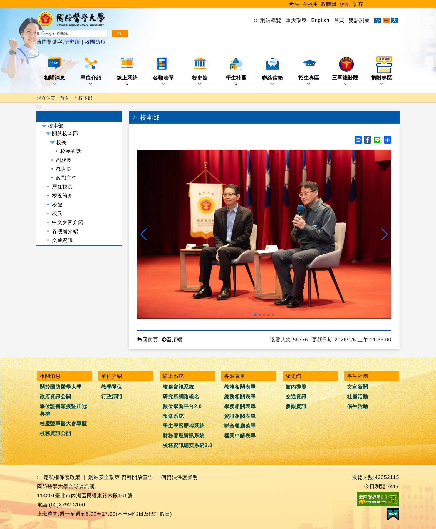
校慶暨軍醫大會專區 (63, 423)
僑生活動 (357, 406)
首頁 (339, 20)
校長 (61, 142)
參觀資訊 (296, 406)
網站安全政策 (104, 477)
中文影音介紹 (67, 222)
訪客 (358, 4)
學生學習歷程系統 (184, 426)
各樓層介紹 (65, 231)
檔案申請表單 (240, 435)
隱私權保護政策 (61, 477)
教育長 (64, 169)
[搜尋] (71, 33)
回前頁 (147, 339)
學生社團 (237, 71)
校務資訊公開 (55, 433)
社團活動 (357, 396)
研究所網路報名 (181, 396)
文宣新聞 (357, 387)
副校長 (64, 160)
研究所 (73, 42)
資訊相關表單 (240, 416)
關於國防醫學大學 (61, 387)
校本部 (85, 97)
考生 (294, 4)
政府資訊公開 (55, 396)
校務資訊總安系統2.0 (187, 445)
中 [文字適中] (386, 20)
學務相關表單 (240, 406)
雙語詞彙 (359, 20)
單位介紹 (91, 71)
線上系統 (128, 71)
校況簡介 (62, 195)
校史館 (201, 71)
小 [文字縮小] (377, 20)
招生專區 (309, 71)
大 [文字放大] (394, 20)
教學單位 (111, 387)
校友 (345, 4)
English (320, 20)
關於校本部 (65, 133)
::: (256, 20)
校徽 (57, 204)
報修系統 (173, 416)
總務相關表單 (240, 396)
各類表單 (164, 71)
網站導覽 (270, 20)
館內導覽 (296, 387)
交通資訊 (62, 240)
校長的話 (70, 151)
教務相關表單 (240, 387)
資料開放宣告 (137, 477)
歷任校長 (62, 187)
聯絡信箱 (273, 71)
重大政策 (296, 20)
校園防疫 (95, 42)
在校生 (310, 4)
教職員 (329, 4)
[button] (143, 234)
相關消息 (55, 71)
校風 (57, 213)
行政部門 (111, 396)
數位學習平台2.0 (182, 406)
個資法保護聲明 (179, 477)
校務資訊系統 (178, 387)
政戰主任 (66, 178)
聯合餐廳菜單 (240, 426)
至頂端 (172, 339)
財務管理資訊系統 (184, 435)
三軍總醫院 (345, 71)
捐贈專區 (382, 71)
